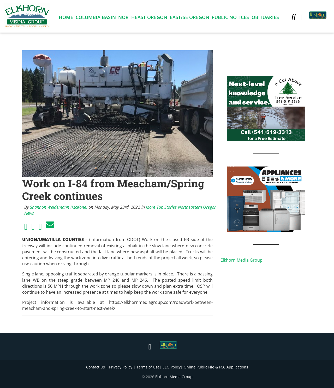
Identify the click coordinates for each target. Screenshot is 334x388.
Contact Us (95, 367)
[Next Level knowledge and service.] (266, 108)
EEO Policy (172, 367)
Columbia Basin (96, 18)
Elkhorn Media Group (241, 260)
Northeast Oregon (142, 18)
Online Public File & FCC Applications (216, 367)
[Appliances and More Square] (266, 198)
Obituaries (265, 18)
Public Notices (230, 18)
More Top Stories (161, 207)
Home (66, 18)
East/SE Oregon (189, 18)
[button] (293, 18)
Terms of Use (147, 367)
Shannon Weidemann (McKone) (58, 207)
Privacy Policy (120, 367)
